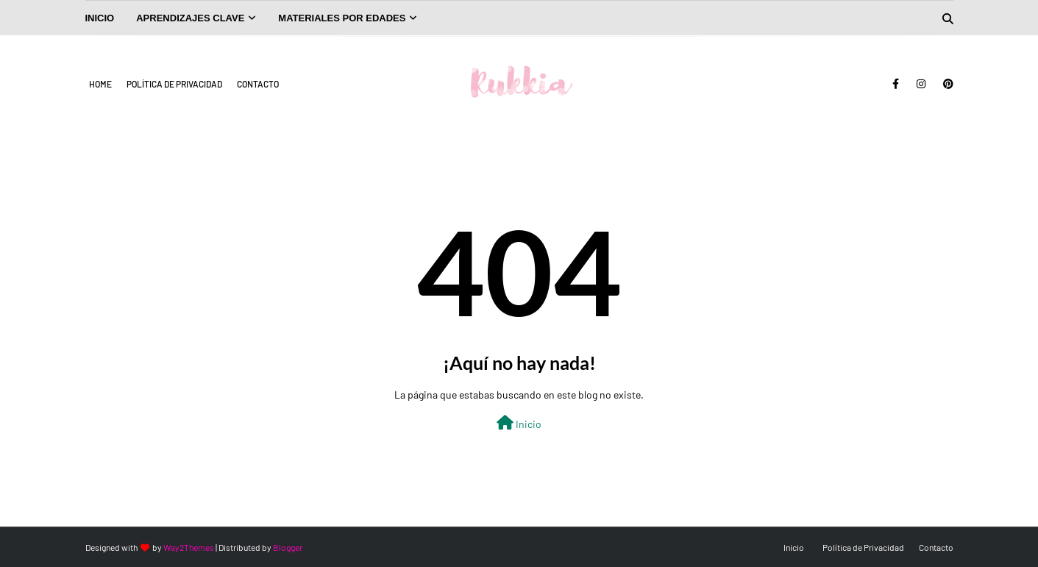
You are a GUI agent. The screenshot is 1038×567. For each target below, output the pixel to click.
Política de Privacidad (174, 84)
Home (100, 84)
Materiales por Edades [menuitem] (341, 18)
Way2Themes (188, 547)
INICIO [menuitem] (100, 18)
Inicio (519, 423)
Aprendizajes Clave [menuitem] (190, 18)
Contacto (258, 84)
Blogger (287, 547)
